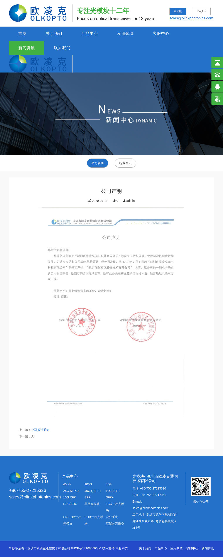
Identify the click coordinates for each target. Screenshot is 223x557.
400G (67, 484)
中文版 (178, 11)
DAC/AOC (70, 504)
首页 (22, 33)
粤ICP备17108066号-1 (86, 548)
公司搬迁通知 (40, 430)
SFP (87, 497)
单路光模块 (92, 504)
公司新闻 (97, 163)
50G (109, 484)
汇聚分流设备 (115, 523)
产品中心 (89, 33)
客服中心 (161, 33)
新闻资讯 (26, 48)
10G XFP (69, 497)
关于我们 (54, 33)
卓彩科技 (121, 548)
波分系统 (112, 517)
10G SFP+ (113, 491)
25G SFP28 (71, 491)
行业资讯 (125, 163)
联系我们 (62, 48)
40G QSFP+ (92, 491)
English (202, 11)
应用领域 (125, 33)
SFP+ (109, 497)
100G (88, 484)
